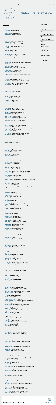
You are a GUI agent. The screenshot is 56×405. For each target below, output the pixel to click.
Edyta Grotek (7, 112)
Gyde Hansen (7, 126)
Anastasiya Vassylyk (8, 346)
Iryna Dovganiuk (8, 83)
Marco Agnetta (7, 30)
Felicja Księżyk (7, 178)
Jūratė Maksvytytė (8, 215)
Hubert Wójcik (7, 369)
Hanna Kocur (7, 170)
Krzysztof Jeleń (8, 153)
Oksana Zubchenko (8, 388)
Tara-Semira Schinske (9, 292)
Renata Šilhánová (8, 303)
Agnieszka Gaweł (8, 109)
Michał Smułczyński (8, 307)
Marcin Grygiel (7, 114)
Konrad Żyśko (7, 392)
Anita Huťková (7, 136)
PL (53, 4)
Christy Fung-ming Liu (9, 203)
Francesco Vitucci (8, 347)
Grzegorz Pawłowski (9, 255)
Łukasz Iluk (7, 143)
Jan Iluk (6, 142)
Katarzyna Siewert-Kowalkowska (11, 300)
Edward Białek (7, 47)
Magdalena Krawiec (8, 175)
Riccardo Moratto (8, 228)
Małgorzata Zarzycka (9, 382)
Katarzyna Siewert (8, 301)
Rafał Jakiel (7, 149)
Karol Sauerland (8, 290)
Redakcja (43, 31)
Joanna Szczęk (7, 320)
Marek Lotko (7, 204)
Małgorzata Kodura (8, 171)
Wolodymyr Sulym (8, 319)
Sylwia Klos (7, 167)
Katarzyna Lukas (8, 207)
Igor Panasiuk (7, 253)
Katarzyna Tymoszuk (9, 334)
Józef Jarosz (7, 151)
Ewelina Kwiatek (8, 186)
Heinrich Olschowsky (9, 245)
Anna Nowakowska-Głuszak (10, 238)
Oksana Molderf (8, 226)
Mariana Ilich (7, 141)
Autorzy (42, 41)
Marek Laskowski (8, 193)
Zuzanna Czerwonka (8, 72)
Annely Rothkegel (8, 280)
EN (49, 4)
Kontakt (42, 63)
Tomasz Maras (7, 219)
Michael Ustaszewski (9, 341)
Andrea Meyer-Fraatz (9, 221)
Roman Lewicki (8, 197)
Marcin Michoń (7, 223)
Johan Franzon (7, 100)
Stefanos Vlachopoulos (9, 349)
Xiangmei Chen (8, 68)
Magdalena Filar (8, 97)
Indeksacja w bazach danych (47, 34)
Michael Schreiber (8, 293)
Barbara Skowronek (8, 304)
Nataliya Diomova (8, 82)
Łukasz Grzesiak (8, 116)
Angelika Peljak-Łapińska (9, 257)
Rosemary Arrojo (8, 34)
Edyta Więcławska (8, 361)
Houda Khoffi (7, 166)
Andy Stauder (7, 311)
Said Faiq (6, 96)
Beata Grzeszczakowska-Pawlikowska (12, 117)
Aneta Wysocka (7, 370)
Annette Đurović (8, 86)
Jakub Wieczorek (8, 362)
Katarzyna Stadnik (8, 309)
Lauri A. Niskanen (8, 236)
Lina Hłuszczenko (8, 133)
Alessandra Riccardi (8, 279)
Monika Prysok (7, 265)
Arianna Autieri (8, 36)
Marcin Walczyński (8, 355)
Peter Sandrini (7, 288)
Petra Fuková (7, 101)
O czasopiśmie (44, 24)
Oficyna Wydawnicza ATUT (8, 402)
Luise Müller (7, 229)
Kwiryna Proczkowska (9, 263)
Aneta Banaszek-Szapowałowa (10, 43)
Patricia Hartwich (8, 132)
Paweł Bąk (7, 42)
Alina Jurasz (7, 155)
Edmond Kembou (8, 164)
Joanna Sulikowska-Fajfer (9, 315)
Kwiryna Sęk (7, 296)
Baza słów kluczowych (45, 55)
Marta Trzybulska (8, 332)
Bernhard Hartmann (8, 130)
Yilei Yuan (7, 375)
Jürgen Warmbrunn (8, 357)
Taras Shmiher (7, 297)
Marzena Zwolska (8, 390)
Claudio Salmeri (8, 287)
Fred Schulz (7, 295)
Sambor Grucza (8, 113)
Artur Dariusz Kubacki (9, 179)
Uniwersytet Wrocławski (19, 402)
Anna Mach (7, 213)
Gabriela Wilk (7, 363)
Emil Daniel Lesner (8, 196)
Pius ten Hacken (8, 125)
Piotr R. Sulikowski (8, 317)
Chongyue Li (7, 200)
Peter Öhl (6, 244)
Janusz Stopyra (8, 312)
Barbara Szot (7, 323)
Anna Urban (7, 340)
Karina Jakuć (7, 150)
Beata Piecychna (8, 258)
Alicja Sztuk (7, 324)
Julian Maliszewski (8, 217)
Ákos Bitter (7, 50)
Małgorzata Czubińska (9, 74)
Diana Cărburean (8, 62)
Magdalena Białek (8, 49)
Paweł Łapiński (8, 192)
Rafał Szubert (7, 325)
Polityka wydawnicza (45, 46)
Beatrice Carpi (7, 66)
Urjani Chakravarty (8, 67)
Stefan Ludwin (7, 205)
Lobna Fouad (7, 99)
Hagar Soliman (7, 308)
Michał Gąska (7, 108)
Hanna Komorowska (8, 174)
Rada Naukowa (44, 29)
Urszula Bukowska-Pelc (9, 54)
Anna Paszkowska (8, 254)
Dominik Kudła (7, 183)
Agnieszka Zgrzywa (8, 383)
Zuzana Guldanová (8, 120)
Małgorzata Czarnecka (9, 70)
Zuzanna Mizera (8, 225)
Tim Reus (6, 278)
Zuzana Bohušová (8, 53)
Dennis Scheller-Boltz (9, 291)
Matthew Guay (7, 118)
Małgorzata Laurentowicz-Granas (11, 195)
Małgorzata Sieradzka (9, 299)
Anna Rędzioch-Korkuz (9, 276)
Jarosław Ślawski (8, 305)
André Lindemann (8, 201)
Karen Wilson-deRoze (9, 365)
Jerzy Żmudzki (7, 387)
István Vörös (7, 350)
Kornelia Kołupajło (8, 172)
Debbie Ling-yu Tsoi (8, 333)
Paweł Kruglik (7, 176)
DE (51, 4)
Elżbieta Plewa (7, 259)
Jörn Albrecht (7, 32)
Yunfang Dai (7, 79)
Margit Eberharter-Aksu (9, 91)
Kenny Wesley (7, 359)
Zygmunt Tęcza (7, 330)
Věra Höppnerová (8, 134)
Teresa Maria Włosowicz (9, 366)
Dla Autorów (43, 44)
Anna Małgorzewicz (8, 216)
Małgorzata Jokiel (8, 154)
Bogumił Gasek (8, 107)
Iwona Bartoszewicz (8, 45)
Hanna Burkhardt (8, 57)
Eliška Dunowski (8, 84)
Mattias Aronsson (8, 33)
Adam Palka (7, 251)
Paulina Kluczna (8, 168)
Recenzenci (43, 36)
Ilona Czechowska (8, 71)
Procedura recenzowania (46, 39)
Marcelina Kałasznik (8, 160)
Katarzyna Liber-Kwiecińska (10, 199)
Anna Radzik (7, 275)
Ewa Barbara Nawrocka (9, 234)
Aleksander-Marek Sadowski (10, 286)
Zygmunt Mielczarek (8, 224)
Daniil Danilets (7, 80)
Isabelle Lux (7, 208)
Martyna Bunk (7, 55)
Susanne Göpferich (8, 111)
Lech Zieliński (7, 386)
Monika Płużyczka (8, 261)
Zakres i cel (43, 26)
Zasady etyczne (44, 53)
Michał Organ (7, 246)
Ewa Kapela (7, 162)
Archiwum (43, 58)
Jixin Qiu (6, 270)
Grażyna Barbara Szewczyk (10, 321)
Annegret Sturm (8, 313)
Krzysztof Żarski (8, 380)
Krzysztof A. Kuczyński (9, 182)
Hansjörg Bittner (8, 51)
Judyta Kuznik (7, 184)
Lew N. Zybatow (8, 391)
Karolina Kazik (7, 163)
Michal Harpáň (7, 129)
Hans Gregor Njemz (8, 237)
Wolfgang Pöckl (8, 262)
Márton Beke (7, 46)
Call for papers (44, 60)
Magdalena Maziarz (8, 220)
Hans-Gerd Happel (8, 128)
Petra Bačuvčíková (8, 41)
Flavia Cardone (7, 64)
